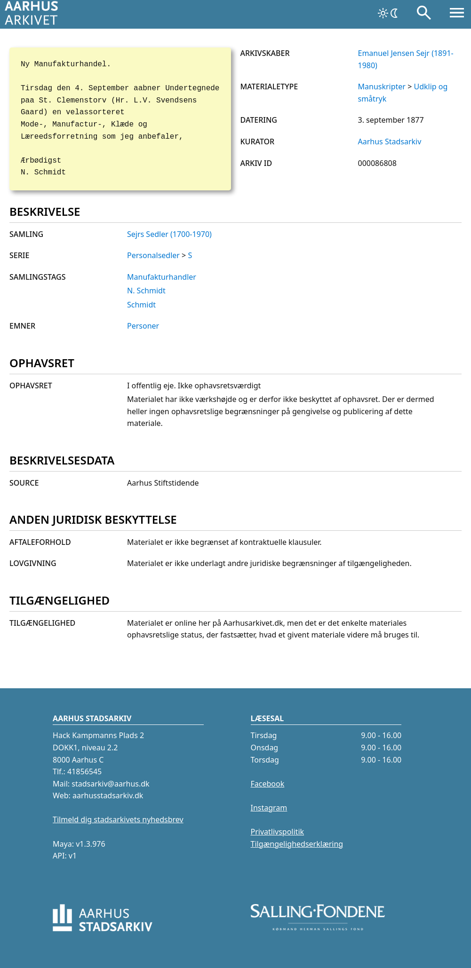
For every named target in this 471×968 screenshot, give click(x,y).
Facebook (268, 784)
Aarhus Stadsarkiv (390, 141)
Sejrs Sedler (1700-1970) (169, 234)
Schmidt (141, 304)
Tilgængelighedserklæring (297, 844)
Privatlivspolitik (277, 831)
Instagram (269, 808)
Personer (143, 326)
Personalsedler (153, 255)
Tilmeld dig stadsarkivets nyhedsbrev (118, 819)
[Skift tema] (388, 13)
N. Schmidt (146, 290)
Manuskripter (382, 86)
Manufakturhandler (161, 277)
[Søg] (424, 14)
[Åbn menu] (457, 14)
